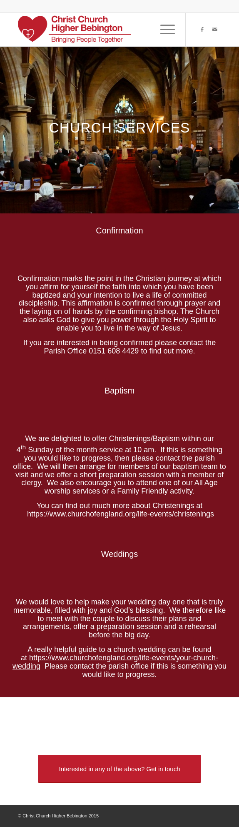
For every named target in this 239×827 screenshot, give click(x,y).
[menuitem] (163, 29)
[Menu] (163, 29)
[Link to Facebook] (202, 29)
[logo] (99, 29)
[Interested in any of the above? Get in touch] (119, 769)
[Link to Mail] (215, 29)
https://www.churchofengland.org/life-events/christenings (120, 514)
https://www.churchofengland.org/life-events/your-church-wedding (115, 662)
